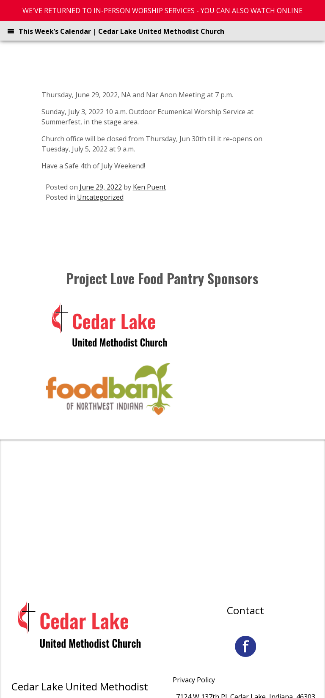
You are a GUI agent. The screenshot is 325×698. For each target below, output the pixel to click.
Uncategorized (100, 197)
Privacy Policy (194, 679)
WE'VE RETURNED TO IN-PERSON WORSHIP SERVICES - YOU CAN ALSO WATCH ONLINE (162, 10)
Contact (245, 610)
